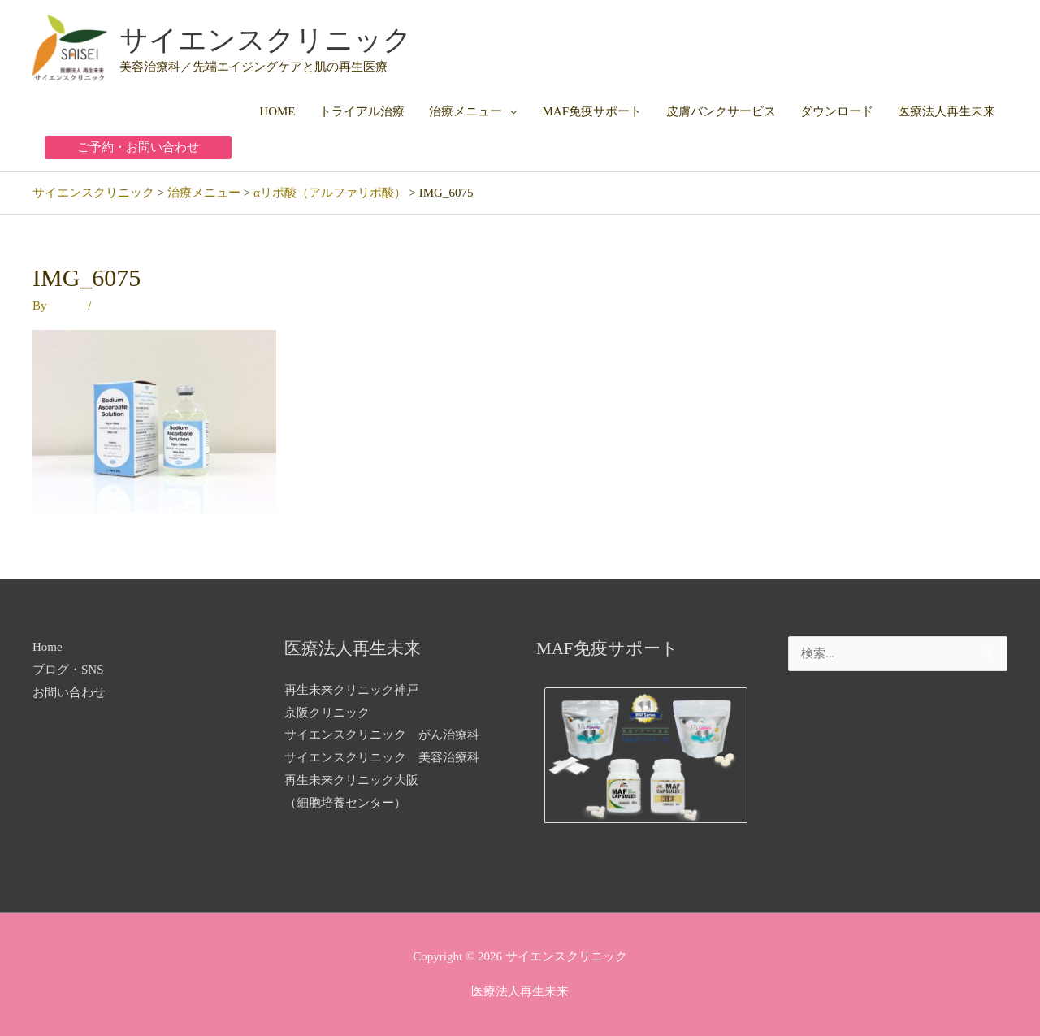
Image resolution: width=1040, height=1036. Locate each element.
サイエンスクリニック (265, 40)
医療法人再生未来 (946, 111)
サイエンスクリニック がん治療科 (381, 734)
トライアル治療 (362, 111)
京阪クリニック (327, 712)
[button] (138, 147)
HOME (277, 111)
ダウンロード (836, 111)
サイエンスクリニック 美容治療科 (381, 757)
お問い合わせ (69, 692)
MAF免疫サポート (592, 111)
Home (47, 646)
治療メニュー (465, 111)
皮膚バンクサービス (721, 111)
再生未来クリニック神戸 (351, 689)
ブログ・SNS (68, 669)
